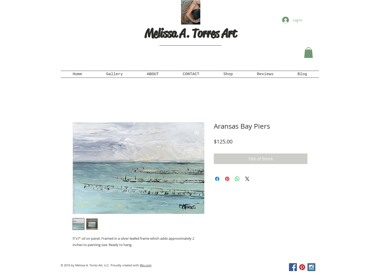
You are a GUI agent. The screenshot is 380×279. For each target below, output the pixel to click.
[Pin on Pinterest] (227, 179)
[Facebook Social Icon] (293, 267)
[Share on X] (247, 179)
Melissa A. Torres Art (190, 33)
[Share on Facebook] (217, 179)
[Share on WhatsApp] (237, 179)
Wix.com (145, 265)
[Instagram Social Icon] (311, 267)
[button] (308, 52)
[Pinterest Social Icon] (302, 267)
